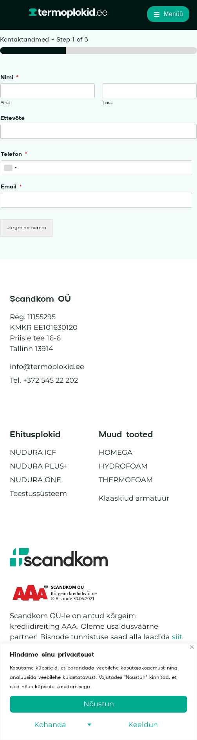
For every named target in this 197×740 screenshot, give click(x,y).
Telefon (14, 154)
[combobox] (10, 168)
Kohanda (50, 724)
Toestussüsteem (38, 493)
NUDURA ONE (35, 480)
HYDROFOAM (123, 466)
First (5, 102)
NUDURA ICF (33, 452)
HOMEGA (115, 452)
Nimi (9, 77)
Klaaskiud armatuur (134, 498)
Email (11, 187)
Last (107, 102)
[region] (98, 691)
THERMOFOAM (126, 480)
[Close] (191, 647)
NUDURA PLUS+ (39, 466)
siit (177, 637)
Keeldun (143, 724)
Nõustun (98, 704)
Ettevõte (12, 118)
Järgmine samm (26, 228)
